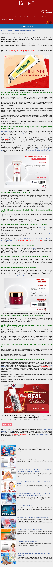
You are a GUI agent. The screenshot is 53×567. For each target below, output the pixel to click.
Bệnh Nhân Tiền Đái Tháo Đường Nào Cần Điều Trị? (29, 529)
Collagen (34, 248)
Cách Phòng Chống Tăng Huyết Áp (25, 505)
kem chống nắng (19, 133)
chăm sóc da (41, 227)
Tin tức (4, 19)
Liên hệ (11, 19)
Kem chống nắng (6, 131)
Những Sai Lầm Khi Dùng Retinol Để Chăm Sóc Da (18, 31)
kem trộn (6, 229)
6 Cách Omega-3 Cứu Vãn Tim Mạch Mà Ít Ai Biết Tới (30, 446)
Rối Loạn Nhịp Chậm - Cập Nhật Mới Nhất (27, 541)
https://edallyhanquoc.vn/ (43, 434)
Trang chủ (25, 26)
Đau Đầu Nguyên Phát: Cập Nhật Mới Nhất (27, 458)
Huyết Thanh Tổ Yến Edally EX (25, 239)
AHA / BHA (49, 234)
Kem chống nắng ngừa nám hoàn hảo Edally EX (38, 150)
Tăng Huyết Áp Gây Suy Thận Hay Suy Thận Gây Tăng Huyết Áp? (32, 517)
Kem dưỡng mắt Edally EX (18, 275)
